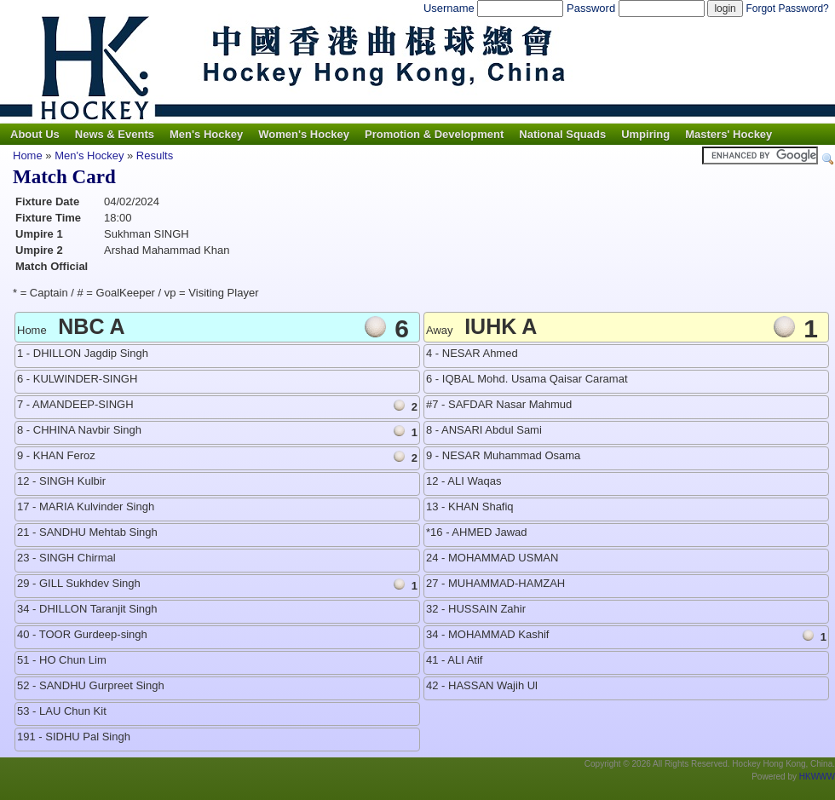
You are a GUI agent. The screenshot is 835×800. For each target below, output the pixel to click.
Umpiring (645, 134)
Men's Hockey (206, 134)
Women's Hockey (303, 134)
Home (28, 155)
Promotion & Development (434, 134)
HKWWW (817, 776)
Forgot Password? (787, 8)
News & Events (114, 134)
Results (154, 155)
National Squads (562, 134)
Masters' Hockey (728, 134)
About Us (35, 134)
